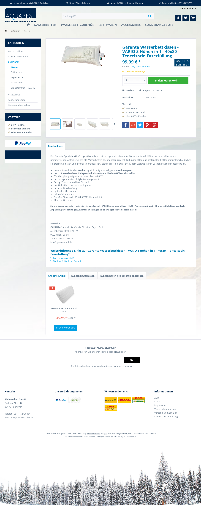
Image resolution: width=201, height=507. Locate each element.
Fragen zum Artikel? (151, 90)
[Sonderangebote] (159, 25)
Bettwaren (13, 61)
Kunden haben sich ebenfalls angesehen (122, 275)
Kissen (14, 67)
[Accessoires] (131, 25)
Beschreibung (55, 145)
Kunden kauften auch (83, 275)
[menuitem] (187, 8)
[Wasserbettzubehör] (78, 25)
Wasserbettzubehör (18, 56)
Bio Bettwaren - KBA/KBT (23, 87)
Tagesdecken (17, 77)
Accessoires (14, 94)
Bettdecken (16, 72)
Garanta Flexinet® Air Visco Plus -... (65, 310)
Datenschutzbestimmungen (88, 366)
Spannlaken (16, 82)
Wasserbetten (15, 51)
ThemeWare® (129, 436)
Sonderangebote (16, 99)
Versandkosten (93, 433)
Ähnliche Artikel (56, 275)
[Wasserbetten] (45, 25)
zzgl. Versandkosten (140, 66)
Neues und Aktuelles (19, 105)
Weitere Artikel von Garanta (66, 261)
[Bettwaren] (108, 25)
